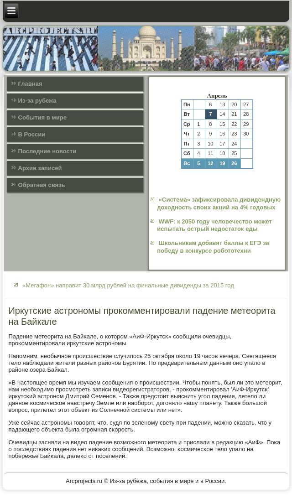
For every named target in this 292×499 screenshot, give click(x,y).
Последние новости (47, 151)
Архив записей (40, 168)
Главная (30, 83)
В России (32, 134)
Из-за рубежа (37, 100)
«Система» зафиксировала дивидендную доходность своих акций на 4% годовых (219, 203)
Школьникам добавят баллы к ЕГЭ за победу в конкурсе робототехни (213, 246)
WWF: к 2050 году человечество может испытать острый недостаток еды (214, 225)
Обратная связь (41, 185)
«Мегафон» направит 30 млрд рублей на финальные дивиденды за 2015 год (128, 285)
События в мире (42, 117)
